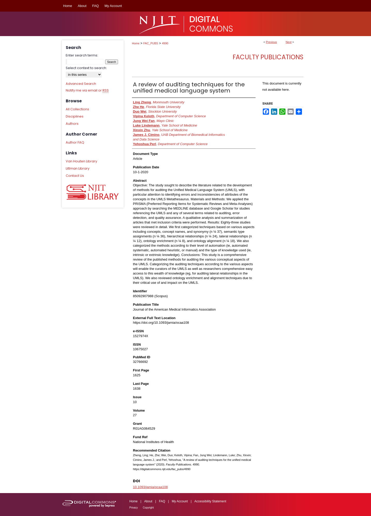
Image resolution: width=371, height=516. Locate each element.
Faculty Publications (268, 57)
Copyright (148, 507)
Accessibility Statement (210, 501)
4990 (165, 43)
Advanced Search (81, 83)
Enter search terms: (82, 55)
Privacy (133, 507)
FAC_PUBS (150, 43)
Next (289, 42)
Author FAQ (75, 142)
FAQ (162, 501)
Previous (271, 42)
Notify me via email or (87, 90)
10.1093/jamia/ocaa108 (150, 487)
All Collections (77, 109)
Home (135, 43)
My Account (180, 501)
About (148, 501)
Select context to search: (86, 67)
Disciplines (74, 116)
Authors (72, 123)
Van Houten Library (81, 161)
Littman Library (77, 168)
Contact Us (75, 175)
